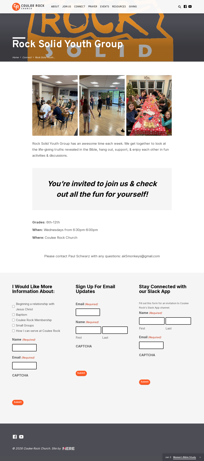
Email (23, 357)
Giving (133, 6)
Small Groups (25, 325)
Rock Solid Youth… (45, 57)
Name (23, 339)
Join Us (66, 6)
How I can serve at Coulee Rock (38, 331)
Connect (79, 6)
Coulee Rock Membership (34, 320)
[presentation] (42, 387)
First (79, 337)
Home (15, 57)
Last (105, 337)
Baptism (21, 315)
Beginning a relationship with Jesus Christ (35, 306)
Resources (119, 6)
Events (104, 6)
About (55, 6)
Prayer (92, 6)
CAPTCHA (20, 375)
